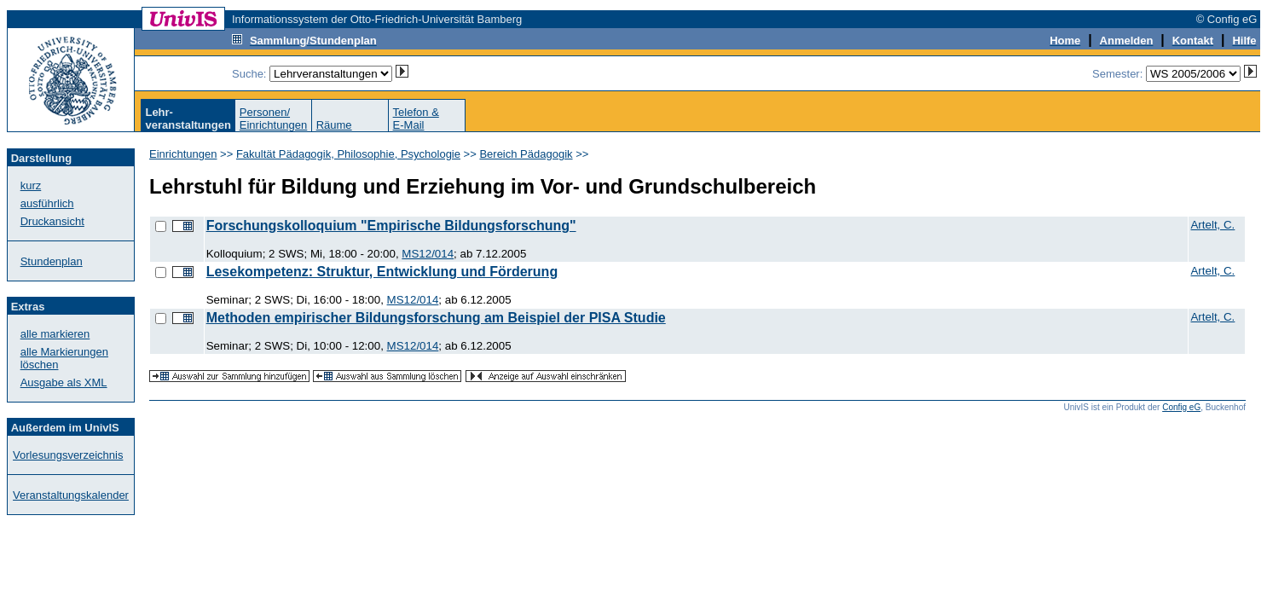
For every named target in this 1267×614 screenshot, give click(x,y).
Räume (334, 125)
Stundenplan (51, 261)
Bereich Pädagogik (525, 154)
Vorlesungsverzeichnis (68, 455)
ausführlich (47, 203)
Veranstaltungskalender (71, 495)
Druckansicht (52, 221)
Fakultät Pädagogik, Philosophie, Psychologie (348, 154)
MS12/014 (428, 253)
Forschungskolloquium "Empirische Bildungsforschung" (391, 225)
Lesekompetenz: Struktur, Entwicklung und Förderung (382, 271)
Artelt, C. (1212, 224)
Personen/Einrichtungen (274, 118)
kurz (31, 185)
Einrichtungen (183, 154)
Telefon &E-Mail (416, 118)
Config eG (1181, 407)
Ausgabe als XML (63, 382)
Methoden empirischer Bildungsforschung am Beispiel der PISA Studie (436, 317)
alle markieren (55, 333)
